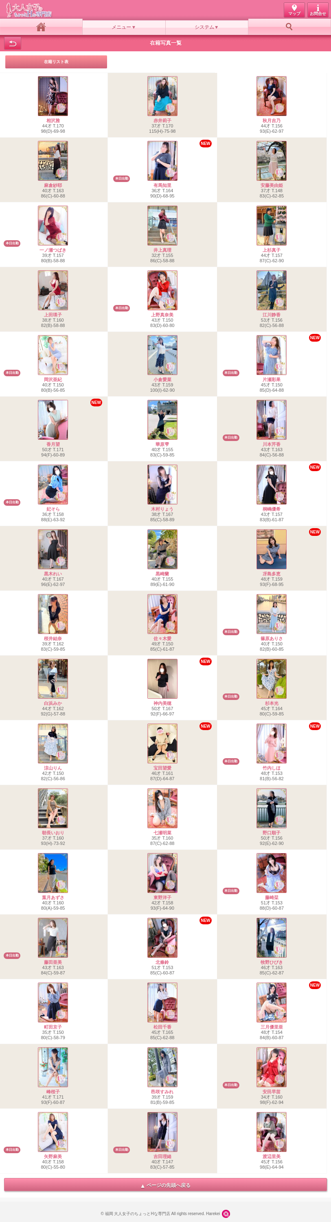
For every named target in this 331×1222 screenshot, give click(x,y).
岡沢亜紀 (53, 379)
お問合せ (318, 13)
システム (204, 27)
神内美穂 (162, 703)
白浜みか (53, 703)
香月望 (53, 444)
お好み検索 (289, 27)
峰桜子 (53, 1091)
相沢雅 (53, 120)
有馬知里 (162, 185)
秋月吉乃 (272, 120)
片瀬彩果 (272, 379)
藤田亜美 (53, 962)
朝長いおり (53, 832)
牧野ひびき (272, 962)
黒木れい (53, 573)
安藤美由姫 (272, 185)
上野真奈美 (162, 314)
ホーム (41, 27)
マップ (294, 13)
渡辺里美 (272, 1156)
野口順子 (272, 832)
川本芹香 (272, 444)
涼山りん (53, 768)
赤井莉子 (162, 120)
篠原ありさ (272, 638)
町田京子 (53, 1027)
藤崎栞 (271, 897)
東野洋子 (162, 897)
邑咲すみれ (162, 1091)
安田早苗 (272, 1091)
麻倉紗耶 (53, 185)
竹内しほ (272, 768)
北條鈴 (162, 962)
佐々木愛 (162, 638)
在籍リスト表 (56, 61)
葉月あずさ (53, 897)
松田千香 (162, 1027)
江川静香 (272, 314)
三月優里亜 (272, 1027)
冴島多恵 (272, 573)
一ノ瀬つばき (52, 250)
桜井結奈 (53, 638)
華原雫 (162, 444)
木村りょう (162, 509)
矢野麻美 (53, 1156)
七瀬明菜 (162, 832)
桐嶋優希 (272, 509)
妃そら (53, 509)
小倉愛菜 (162, 379)
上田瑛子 (53, 314)
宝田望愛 (162, 768)
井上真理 (162, 250)
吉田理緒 (162, 1156)
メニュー (121, 27)
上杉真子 (272, 250)
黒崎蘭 (162, 573)
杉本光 (271, 703)
